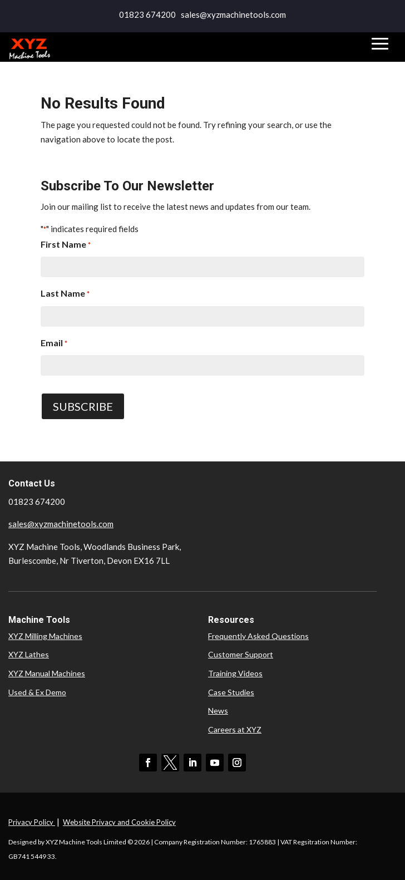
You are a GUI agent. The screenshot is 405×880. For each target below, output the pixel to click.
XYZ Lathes (28, 654)
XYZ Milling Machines (45, 636)
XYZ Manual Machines (46, 673)
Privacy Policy (31, 822)
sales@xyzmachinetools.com (60, 524)
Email (54, 344)
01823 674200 (147, 14)
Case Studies (231, 692)
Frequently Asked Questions (258, 636)
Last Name (65, 294)
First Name (66, 245)
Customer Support (240, 654)
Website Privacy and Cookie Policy (119, 822)
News (218, 710)
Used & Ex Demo (37, 692)
